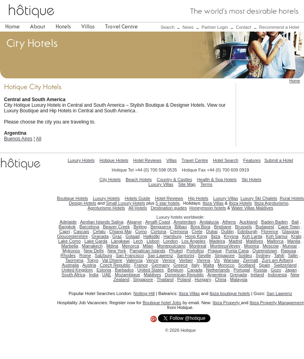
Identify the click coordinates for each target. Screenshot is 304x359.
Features (251, 160)
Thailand (165, 279)
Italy (196, 265)
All (38, 139)
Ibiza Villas (212, 203)
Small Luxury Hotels (125, 203)
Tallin (293, 255)
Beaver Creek (116, 226)
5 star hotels (168, 203)
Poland (184, 279)
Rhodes (68, 255)
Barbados (124, 269)
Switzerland (285, 265)
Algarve (134, 221)
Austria (89, 265)
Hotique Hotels (114, 160)
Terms (206, 184)
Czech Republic (115, 265)
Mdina (112, 245)
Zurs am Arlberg (277, 260)
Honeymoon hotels (207, 207)
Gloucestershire (72, 236)
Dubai (212, 231)
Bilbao (180, 226)
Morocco (226, 265)
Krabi (296, 236)
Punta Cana (237, 250)
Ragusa (288, 250)
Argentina (216, 274)
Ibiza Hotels (240, 203)
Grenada (238, 274)
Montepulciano (171, 245)
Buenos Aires (18, 139)
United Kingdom (77, 269)
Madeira (217, 241)
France (141, 265)
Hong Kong (196, 236)
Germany (161, 265)
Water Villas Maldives (253, 207)
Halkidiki (151, 236)
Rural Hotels (292, 198)
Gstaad (133, 236)
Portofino (195, 250)
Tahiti (279, 255)
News (188, 27)
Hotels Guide (137, 198)
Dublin (227, 231)
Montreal (197, 245)
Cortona (158, 231)
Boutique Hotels (72, 198)
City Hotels (110, 179)
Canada (194, 269)
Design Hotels (82, 203)
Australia (70, 265)
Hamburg (172, 236)
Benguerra (160, 226)
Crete (197, 231)
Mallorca (275, 241)
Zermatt (250, 260)
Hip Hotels (198, 198)
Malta (208, 265)
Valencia (134, 260)
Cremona (179, 231)
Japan (291, 269)
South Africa (73, 274)
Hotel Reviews (147, 160)
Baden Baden (274, 221)
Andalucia (209, 221)
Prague (215, 250)
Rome (85, 255)
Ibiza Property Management (277, 302)
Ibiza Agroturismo (271, 203)
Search (167, 27)
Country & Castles (174, 179)
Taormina (74, 260)
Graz (117, 236)
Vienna (203, 260)
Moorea (251, 245)
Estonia (103, 269)
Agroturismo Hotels (106, 207)
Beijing (140, 226)
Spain (264, 265)
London (170, 241)
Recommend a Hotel (279, 27)
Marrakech (92, 245)
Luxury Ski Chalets (258, 198)
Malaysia (238, 279)
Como (141, 231)
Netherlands (218, 269)
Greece (180, 265)
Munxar (289, 245)
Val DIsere (112, 260)
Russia (260, 269)
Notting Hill (144, 293)
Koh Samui (277, 236)
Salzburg (103, 255)
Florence (269, 231)
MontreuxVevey (225, 245)
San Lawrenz (160, 255)
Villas (171, 160)
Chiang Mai (120, 231)
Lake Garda (95, 241)
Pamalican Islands (147, 250)
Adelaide (68, 221)
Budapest (265, 226)
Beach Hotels (139, 179)
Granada (100, 236)
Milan (148, 245)
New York (116, 250)
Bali (295, 221)
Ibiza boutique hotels (230, 293)
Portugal (242, 269)
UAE (106, 274)
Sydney (263, 255)
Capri (64, 231)
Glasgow (290, 231)
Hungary (202, 279)
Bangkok (67, 226)
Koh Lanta (252, 236)
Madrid (235, 241)
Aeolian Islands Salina (101, 221)
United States (150, 269)
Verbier (186, 260)
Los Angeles (194, 241)
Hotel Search (225, 160)
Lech (138, 241)
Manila (293, 241)
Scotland (246, 265)
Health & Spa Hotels (217, 179)
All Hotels (137, 207)
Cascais (81, 231)
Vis (217, 260)
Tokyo (92, 260)
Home (294, 81)
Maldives (254, 241)
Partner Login (215, 27)
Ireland (257, 274)
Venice (168, 260)
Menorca (130, 245)
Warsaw (231, 260)
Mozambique (127, 274)
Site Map (187, 184)
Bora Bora (200, 226)
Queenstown (264, 250)
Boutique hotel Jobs (162, 302)
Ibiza (215, 236)
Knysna (231, 236)
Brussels (243, 226)
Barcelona (90, 226)
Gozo (276, 269)
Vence (152, 260)
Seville (204, 255)
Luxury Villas (160, 184)
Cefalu (99, 231)
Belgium (176, 269)
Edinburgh (247, 231)
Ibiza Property (227, 302)
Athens (229, 221)
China (220, 279)
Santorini (185, 255)
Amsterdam (185, 221)
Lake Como (69, 241)
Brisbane (222, 226)
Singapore (224, 255)
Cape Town (289, 226)
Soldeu (245, 255)
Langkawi (120, 241)
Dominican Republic (184, 274)
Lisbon (152, 241)
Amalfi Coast (157, 221)
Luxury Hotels (81, 160)
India (93, 274)
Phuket (176, 250)
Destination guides (169, 207)
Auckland (248, 221)
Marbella (69, 245)
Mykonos (71, 250)
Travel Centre (195, 160)
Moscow (270, 245)
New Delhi (94, 250)
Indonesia (277, 274)
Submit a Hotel (278, 160)
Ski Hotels (252, 179)
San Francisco (130, 255)
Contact (243, 27)
